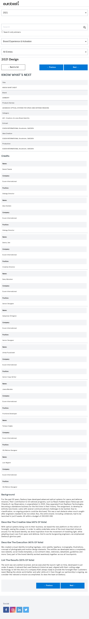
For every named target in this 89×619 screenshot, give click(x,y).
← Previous (51, 67)
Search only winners (11, 32)
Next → (76, 67)
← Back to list (13, 67)
